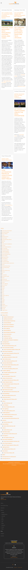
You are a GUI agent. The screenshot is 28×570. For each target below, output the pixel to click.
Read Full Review (14, 557)
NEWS (3, 277)
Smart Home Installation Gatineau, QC (11, 441)
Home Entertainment (6, 254)
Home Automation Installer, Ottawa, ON (12, 349)
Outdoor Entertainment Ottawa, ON (11, 380)
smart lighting (4, 258)
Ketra (3, 242)
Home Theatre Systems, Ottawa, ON (11, 445)
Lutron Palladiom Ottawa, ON (10, 387)
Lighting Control (5, 236)
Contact (2, 535)
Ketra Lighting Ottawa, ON (9, 410)
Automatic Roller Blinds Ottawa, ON (11, 364)
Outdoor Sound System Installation (11, 339)
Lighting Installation (6, 355)
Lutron (3, 235)
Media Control (4, 305)
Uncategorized (5, 341)
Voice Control (4, 285)
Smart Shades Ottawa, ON (9, 406)
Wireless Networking (6, 266)
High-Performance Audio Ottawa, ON (11, 391)
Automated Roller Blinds (6, 239)
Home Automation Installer (7, 347)
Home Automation (7, 334)
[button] (1, 3)
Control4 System (5, 374)
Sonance (3, 525)
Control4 (3, 245)
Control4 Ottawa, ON (8, 422)
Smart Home (4, 238)
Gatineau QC (4, 279)
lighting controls (5, 257)
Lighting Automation (8, 318)
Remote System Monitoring (9, 320)
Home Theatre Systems (6, 246)
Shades (3, 286)
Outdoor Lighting (5, 295)
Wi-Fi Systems (4, 260)
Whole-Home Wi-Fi (6, 397)
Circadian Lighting (6, 370)
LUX (2, 521)
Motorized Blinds (7, 330)
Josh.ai (3, 264)
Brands (14, 510)
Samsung (4, 307)
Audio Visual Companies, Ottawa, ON (11, 353)
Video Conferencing (6, 270)
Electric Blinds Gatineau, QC (9, 426)
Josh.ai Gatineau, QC (8, 403)
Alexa (3, 298)
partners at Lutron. (21, 86)
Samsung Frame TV (5, 280)
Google (3, 299)
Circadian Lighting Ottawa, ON (10, 372)
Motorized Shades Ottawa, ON (10, 345)
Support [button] (14, 533)
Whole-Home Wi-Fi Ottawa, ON (10, 399)
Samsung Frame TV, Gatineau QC (9, 456)
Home (2, 503)
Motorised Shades (5, 249)
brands (2, 512)
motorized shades (5, 261)
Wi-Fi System (5, 435)
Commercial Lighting (6, 366)
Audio (3, 289)
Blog (2, 531)
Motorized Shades (5, 232)
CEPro (3, 302)
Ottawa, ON (4, 315)
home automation (8, 205)
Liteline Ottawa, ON (8, 429)
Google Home (4, 310)
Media (3, 296)
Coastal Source (4, 514)
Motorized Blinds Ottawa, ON (10, 395)
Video (3, 291)
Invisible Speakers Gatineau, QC (10, 414)
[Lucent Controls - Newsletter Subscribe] (14, 478)
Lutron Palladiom (5, 385)
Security (3, 308)
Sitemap (15, 567)
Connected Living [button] (14, 505)
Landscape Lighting (8, 338)
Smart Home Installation (9, 324)
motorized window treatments (8, 263)
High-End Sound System (9, 326)
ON (2, 273)
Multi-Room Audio (5, 276)
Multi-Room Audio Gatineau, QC (10, 433)
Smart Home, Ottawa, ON (9, 452)
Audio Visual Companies (7, 351)
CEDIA (3, 301)
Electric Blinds (4, 233)
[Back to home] (14, 3)
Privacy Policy (20, 567)
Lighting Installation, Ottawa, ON (10, 357)
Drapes (3, 288)
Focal (2, 523)
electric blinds (4, 255)
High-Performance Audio (7, 389)
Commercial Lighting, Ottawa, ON (11, 368)
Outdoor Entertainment (7, 378)
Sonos (2, 527)
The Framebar (4, 248)
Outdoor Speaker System (7, 382)
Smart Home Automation (7, 230)
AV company (4, 274)
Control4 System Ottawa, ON (9, 376)
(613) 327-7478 (3, 499)
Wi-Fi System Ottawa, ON (9, 437)
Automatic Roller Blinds (7, 362)
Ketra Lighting (7, 328)
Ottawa (3, 271)
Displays (3, 304)
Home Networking (5, 267)
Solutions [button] (14, 507)
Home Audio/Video (5, 252)
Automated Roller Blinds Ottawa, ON (11, 418)
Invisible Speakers (5, 251)
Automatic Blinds (7, 322)
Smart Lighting (5, 283)
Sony (3, 292)
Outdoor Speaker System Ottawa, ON (11, 383)
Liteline (3, 282)
